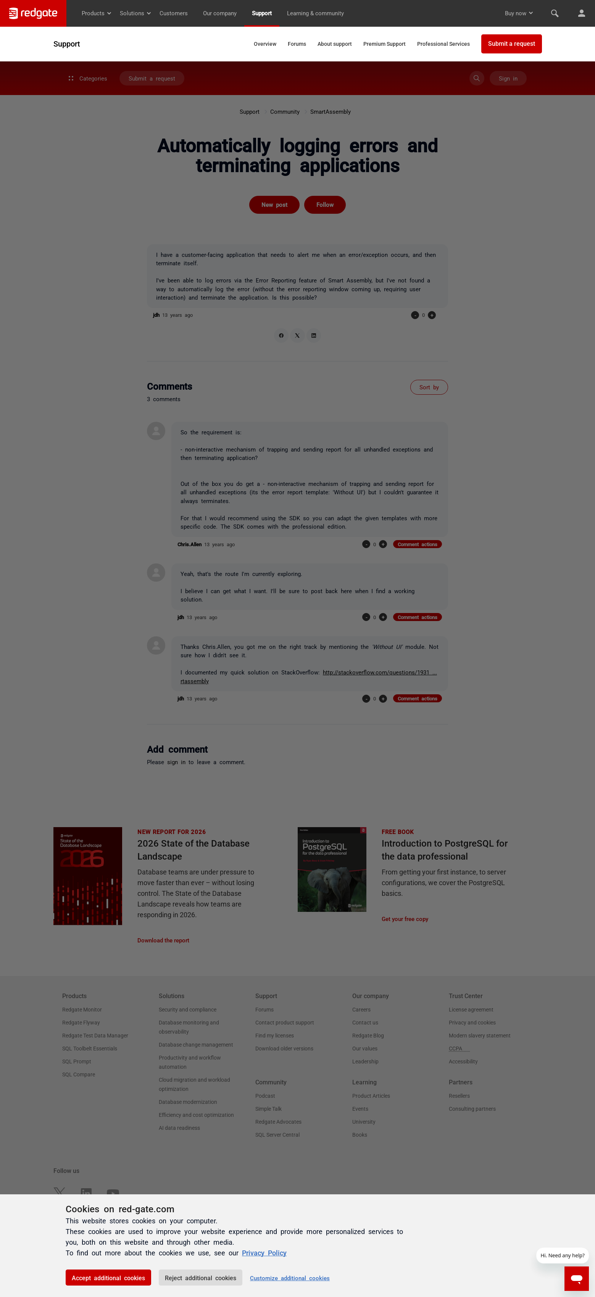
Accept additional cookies (108, 1277)
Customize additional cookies (290, 1278)
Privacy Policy (264, 1252)
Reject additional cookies (200, 1277)
